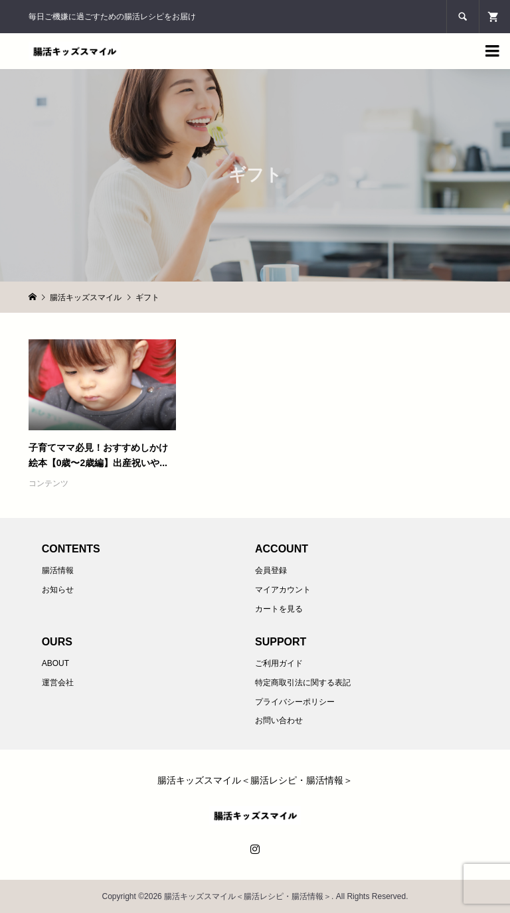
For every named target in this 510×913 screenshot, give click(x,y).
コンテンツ (48, 483)
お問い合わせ (279, 720)
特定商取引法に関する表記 (303, 682)
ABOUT (55, 663)
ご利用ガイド (279, 663)
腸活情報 (58, 570)
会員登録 (271, 570)
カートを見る (279, 609)
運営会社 (58, 682)
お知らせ (58, 589)
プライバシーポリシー (295, 701)
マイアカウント (283, 589)
